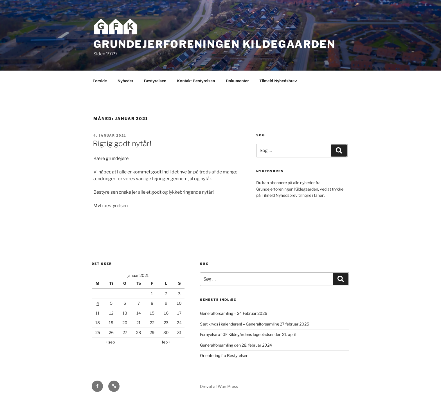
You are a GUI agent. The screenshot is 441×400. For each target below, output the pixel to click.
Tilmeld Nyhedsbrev (278, 81)
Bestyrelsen (155, 81)
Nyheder (125, 81)
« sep (110, 342)
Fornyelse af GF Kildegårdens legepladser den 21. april (248, 334)
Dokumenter (237, 81)
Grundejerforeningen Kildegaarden (214, 44)
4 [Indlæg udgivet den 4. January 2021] (97, 303)
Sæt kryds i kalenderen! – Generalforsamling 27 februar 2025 (254, 324)
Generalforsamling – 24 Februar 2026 (233, 313)
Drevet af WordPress (219, 386)
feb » (166, 342)
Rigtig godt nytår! (122, 143)
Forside (100, 81)
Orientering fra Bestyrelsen (224, 355)
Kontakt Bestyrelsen (196, 81)
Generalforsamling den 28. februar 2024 (236, 345)
